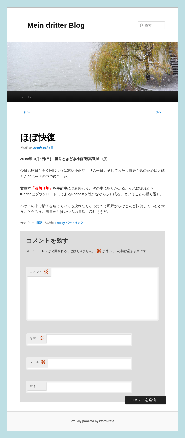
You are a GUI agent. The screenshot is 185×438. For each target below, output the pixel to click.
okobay (60, 223)
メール (37, 362)
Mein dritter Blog (52, 25)
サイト (34, 386)
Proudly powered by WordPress (92, 421)
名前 (37, 338)
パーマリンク (74, 223)
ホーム (26, 96)
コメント (39, 271)
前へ (25, 112)
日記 (39, 223)
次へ (160, 112)
